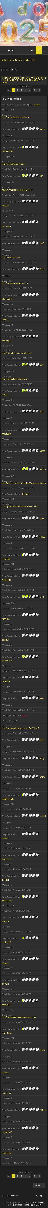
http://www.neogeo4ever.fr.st (15, 283)
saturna (5, 1072)
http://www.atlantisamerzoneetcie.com (19, 1017)
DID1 (42, 740)
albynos (5, 984)
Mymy (42, 777)
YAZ (24, 715)
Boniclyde (6, 859)
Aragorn (5, 205)
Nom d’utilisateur (11, 99)
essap (42, 451)
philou (42, 698)
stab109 (5, 921)
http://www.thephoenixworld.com (16, 353)
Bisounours (7, 900)
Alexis (42, 129)
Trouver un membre (10, 78)
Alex (42, 412)
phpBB (18, 1202)
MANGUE (6, 619)
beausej (5, 320)
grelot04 (5, 395)
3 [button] (21, 90)
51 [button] (35, 90)
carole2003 (7, 1132)
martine (5, 838)
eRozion (5, 880)
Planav (37, 105)
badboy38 (6, 942)
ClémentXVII (7, 299)
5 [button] (29, 90)
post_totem (7, 1033)
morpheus (6, 580)
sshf (42, 243)
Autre (4, 82)
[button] (9, 90)
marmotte (6, 559)
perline (43, 469)
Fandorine (6, 226)
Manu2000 (6, 1004)
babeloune (6, 1153)
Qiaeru (38, 1205)
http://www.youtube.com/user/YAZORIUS (20, 728)
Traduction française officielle (20, 1205)
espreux (5, 640)
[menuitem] (11, 50)
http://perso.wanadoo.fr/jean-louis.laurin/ (20, 506)
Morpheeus (7, 340)
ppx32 (42, 537)
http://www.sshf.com (11, 257)
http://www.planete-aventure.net (16, 117)
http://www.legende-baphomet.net (17, 190)
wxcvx (42, 1050)
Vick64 (43, 1110)
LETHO (43, 816)
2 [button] (17, 90)
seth (42, 365)
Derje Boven (7, 151)
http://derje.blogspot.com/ (13, 164)
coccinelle (6, 434)
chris (42, 518)
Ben (41, 176)
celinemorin (7, 660)
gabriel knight (8, 799)
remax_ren (6, 1093)
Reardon (26, 494)
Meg (42, 597)
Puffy (42, 269)
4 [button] (25, 90)
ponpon (5, 963)
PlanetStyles (39, 1202)
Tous (23, 78)
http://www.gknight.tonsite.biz (15, 379)
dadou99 (6, 681)
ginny (42, 758)
